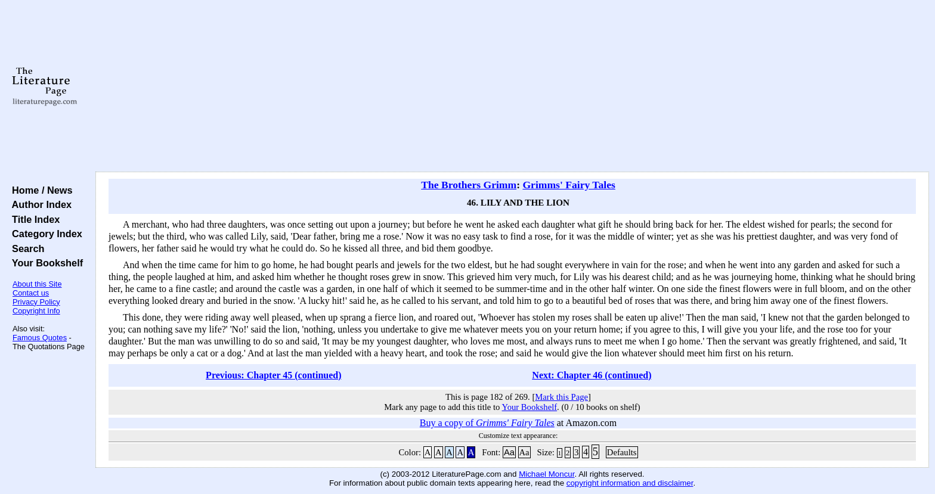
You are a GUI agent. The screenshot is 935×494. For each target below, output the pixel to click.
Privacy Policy (36, 301)
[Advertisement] (512, 86)
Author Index (39, 204)
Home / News (40, 190)
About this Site (37, 283)
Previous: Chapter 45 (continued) (273, 375)
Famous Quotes (40, 337)
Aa (509, 452)
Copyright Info (36, 310)
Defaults (622, 452)
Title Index (33, 219)
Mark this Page (561, 397)
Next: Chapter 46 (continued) (591, 375)
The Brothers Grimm (468, 185)
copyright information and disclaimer (629, 483)
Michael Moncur (546, 474)
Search (25, 248)
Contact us (31, 292)
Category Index (44, 233)
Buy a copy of (487, 423)
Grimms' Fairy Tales (568, 185)
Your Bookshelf (45, 262)
